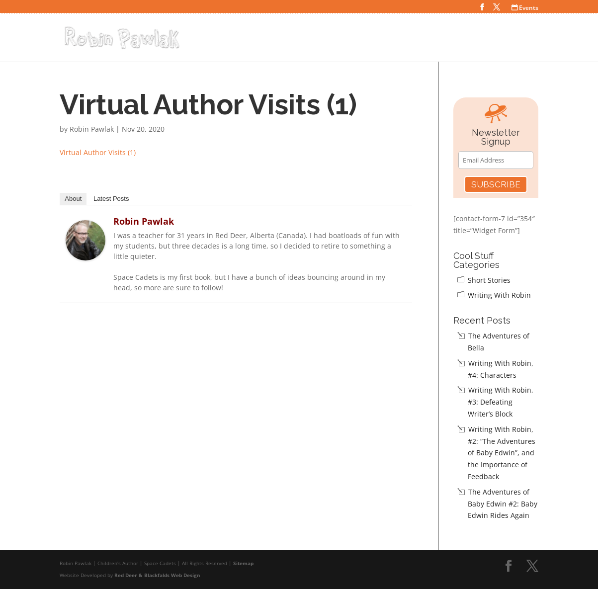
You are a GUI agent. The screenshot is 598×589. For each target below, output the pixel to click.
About (73, 198)
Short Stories (489, 280)
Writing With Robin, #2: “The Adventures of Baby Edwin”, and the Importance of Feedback (501, 452)
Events (525, 7)
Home (320, 39)
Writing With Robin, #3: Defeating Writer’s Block (500, 402)
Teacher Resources (494, 39)
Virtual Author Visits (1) (98, 152)
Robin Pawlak (92, 129)
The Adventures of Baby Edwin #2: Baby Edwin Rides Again (502, 503)
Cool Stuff (425, 39)
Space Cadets (368, 39)
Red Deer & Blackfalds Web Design (157, 575)
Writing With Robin (499, 295)
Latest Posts (111, 198)
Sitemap (243, 563)
